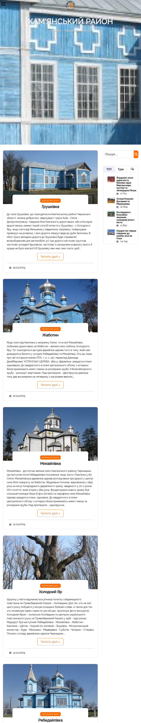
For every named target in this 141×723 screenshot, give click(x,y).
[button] (3, 4)
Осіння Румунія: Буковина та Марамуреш (125, 201)
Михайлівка (50, 463)
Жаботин (50, 335)
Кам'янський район (50, 200)
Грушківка (50, 206)
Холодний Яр (50, 592)
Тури (121, 169)
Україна (56, 30)
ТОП (109, 169)
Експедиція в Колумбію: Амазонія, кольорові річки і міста (125, 217)
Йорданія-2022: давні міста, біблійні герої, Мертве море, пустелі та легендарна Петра (126, 184)
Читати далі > (50, 256)
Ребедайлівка (50, 720)
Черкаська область (77, 30)
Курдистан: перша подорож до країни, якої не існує (126, 235)
